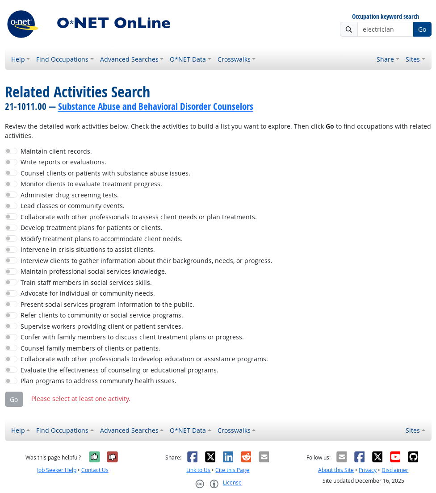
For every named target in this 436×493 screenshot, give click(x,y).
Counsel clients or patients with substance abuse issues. (105, 173)
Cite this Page (232, 470)
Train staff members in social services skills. (86, 282)
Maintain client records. (56, 151)
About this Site (336, 470)
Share (385, 59)
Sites (413, 59)
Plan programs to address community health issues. (98, 380)
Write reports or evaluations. (63, 162)
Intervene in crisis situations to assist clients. (88, 249)
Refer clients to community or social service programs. (102, 315)
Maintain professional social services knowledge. (94, 271)
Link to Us (198, 470)
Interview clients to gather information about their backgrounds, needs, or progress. (146, 260)
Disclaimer (395, 470)
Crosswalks (234, 59)
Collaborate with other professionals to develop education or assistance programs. (144, 359)
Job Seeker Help (56, 470)
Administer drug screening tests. (70, 195)
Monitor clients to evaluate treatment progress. (91, 184)
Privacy (368, 470)
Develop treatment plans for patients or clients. (92, 227)
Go (422, 29)
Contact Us (95, 470)
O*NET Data (188, 59)
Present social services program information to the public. (107, 304)
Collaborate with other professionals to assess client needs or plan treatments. (139, 217)
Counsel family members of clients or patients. (90, 348)
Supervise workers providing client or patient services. (102, 326)
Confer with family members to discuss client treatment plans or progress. (132, 337)
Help (18, 59)
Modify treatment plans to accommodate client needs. (102, 238)
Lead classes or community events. (73, 205)
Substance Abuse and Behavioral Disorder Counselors (155, 106)
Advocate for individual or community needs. (88, 293)
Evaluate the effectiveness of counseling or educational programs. (119, 370)
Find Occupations (62, 59)
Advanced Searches (129, 59)
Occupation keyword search (385, 17)
